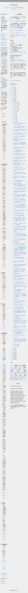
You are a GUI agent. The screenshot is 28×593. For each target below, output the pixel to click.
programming (13, 369)
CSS (23, 378)
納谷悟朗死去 (16, 242)
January (15, 346)
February (15, 344)
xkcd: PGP (15, 299)
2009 (13, 354)
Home (3, 575)
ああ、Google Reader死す (18, 215)
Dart (11, 379)
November (15, 105)
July (14, 113)
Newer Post (3, 573)
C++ (11, 366)
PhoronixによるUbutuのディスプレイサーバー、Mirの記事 (19, 286)
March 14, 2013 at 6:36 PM (4, 325)
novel (15, 379)
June (14, 115)
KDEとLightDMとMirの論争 (19, 226)
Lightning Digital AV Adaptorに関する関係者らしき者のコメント (19, 312)
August (14, 111)
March (14, 121)
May (14, 117)
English (21, 375)
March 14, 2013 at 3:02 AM (4, 265)
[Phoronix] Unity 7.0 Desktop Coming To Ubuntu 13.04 (4, 36)
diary (20, 366)
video (21, 372)
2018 (13, 91)
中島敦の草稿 (16, 273)
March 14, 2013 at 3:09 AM (4, 296)
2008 (13, 357)
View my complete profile (15, 80)
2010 (13, 352)
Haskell (22, 379)
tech (25, 376)
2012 (13, 348)
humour (24, 369)
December (15, 103)
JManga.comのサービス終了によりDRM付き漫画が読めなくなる (19, 196)
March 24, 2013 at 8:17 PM (4, 560)
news (11, 367)
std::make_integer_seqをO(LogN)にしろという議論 (19, 173)
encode (18, 378)
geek (18, 379)
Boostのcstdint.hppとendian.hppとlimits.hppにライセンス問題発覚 (19, 184)
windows (20, 373)
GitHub (14, 7)
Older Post (5, 574)
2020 (13, 87)
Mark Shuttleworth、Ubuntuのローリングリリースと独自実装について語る (19, 270)
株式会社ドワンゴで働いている (17, 52)
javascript (19, 376)
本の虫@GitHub (19, 7)
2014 (13, 99)
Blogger (16, 590)
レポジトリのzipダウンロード (17, 32)
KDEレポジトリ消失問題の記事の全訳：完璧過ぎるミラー (19, 144)
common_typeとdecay (17, 167)
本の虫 (14, 5)
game (11, 375)
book (11, 373)
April (14, 119)
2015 (13, 97)
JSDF (13, 378)
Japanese (12, 376)
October (15, 107)
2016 (13, 95)
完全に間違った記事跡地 (18, 244)
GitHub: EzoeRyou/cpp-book (16, 30)
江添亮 (3, 272)
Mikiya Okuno (3, 304)
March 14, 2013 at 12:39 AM (4, 156)
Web (20, 367)
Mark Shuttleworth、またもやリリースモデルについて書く (19, 230)
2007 (13, 359)
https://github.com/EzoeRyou (16, 59)
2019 (13, 89)
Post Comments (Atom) (3, 581)
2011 (13, 350)
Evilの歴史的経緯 (17, 318)
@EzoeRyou (14, 9)
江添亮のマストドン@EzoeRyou (17, 61)
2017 (13, 93)
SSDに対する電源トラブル (19, 329)
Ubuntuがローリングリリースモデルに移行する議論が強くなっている (19, 340)
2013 (13, 101)
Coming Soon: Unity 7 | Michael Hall (4, 44)
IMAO (18, 370)
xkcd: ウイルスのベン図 (18, 335)
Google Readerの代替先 (18, 213)
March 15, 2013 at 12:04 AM (4, 495)
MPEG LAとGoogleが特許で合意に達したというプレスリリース (19, 265)
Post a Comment (4, 568)
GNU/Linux (13, 372)
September (15, 109)
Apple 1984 (15, 337)
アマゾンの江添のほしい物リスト (18, 21)
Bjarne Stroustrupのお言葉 (19, 199)
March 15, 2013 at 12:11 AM (4, 536)
